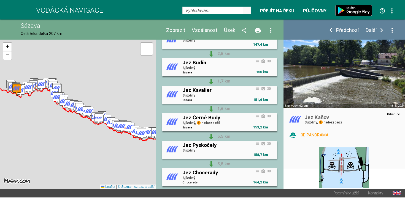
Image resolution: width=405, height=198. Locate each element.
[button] (155, 133)
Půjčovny (314, 11)
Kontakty (375, 194)
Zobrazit (175, 30)
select (247, 10)
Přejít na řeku (277, 11)
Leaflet (108, 187)
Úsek (229, 30)
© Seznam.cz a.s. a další (136, 187)
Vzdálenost (204, 30)
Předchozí (347, 30)
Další (371, 30)
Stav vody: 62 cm (296, 106)
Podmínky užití (346, 194)
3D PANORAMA (314, 135)
